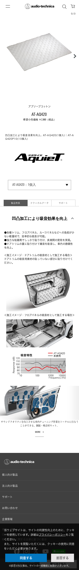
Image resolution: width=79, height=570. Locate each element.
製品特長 (15, 203)
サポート (63, 203)
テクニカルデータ (39, 203)
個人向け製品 (10, 474)
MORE (37, 432)
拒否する (62, 558)
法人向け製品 (10, 485)
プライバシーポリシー (52, 534)
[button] (74, 56)
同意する (26, 558)
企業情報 (7, 519)
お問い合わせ (10, 508)
